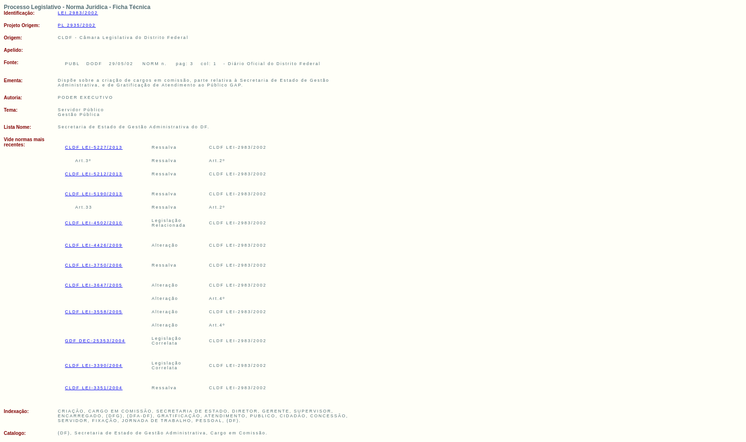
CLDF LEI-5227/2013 (94, 147)
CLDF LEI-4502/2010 (94, 223)
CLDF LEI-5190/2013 (94, 194)
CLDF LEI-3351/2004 (94, 387)
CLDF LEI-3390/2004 (94, 365)
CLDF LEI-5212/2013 (94, 174)
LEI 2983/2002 (78, 12)
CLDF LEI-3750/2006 (94, 265)
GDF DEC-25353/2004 (95, 340)
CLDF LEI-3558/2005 (94, 311)
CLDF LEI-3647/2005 (94, 285)
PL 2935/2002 (77, 25)
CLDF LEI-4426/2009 (94, 245)
